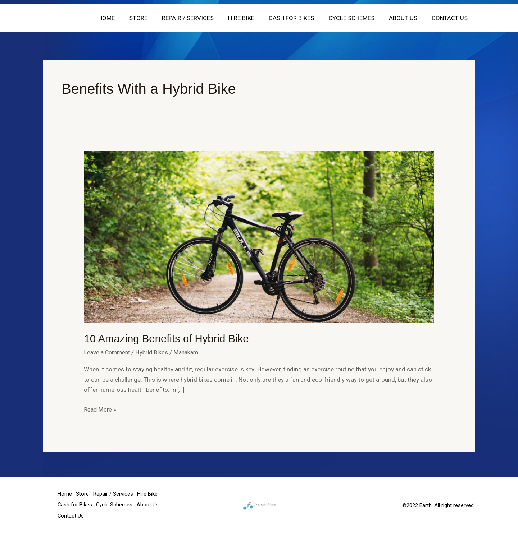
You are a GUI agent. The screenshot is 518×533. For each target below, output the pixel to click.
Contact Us (451, 18)
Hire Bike (251, 18)
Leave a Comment (108, 352)
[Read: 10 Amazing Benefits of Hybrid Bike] (259, 236)
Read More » (100, 408)
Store (152, 18)
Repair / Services (200, 18)
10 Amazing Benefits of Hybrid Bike (168, 338)
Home (122, 18)
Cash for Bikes (299, 18)
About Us (406, 18)
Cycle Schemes (357, 18)
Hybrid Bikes (154, 352)
